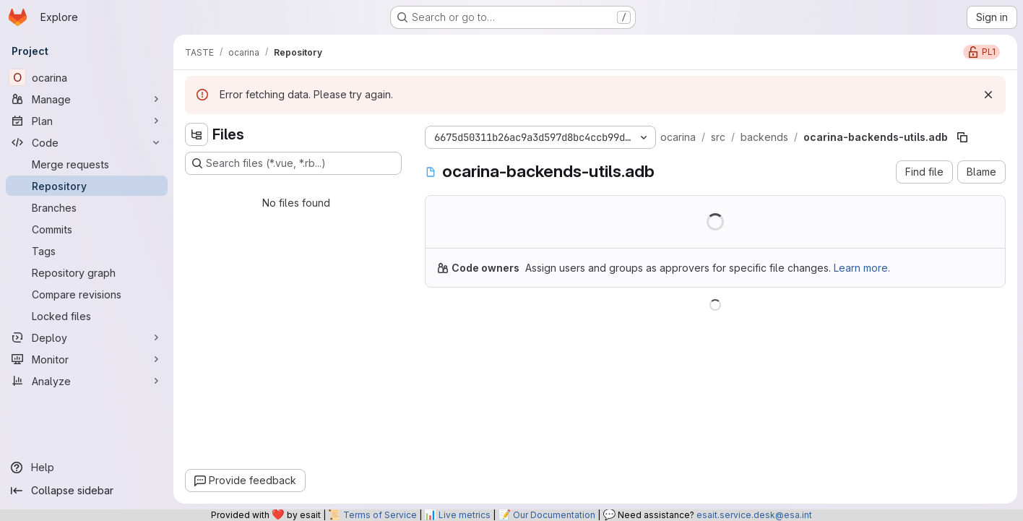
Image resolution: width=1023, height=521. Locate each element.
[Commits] (87, 229)
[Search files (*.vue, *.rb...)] (293, 163)
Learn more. (862, 268)
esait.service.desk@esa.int (754, 514)
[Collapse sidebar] (87, 491)
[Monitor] (87, 359)
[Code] (87, 142)
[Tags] (87, 251)
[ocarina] (87, 77)
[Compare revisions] (87, 294)
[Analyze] (87, 381)
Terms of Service (380, 514)
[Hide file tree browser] (196, 134)
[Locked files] (87, 316)
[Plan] (87, 121)
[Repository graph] (87, 272)
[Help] (87, 467)
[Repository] (87, 186)
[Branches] (87, 207)
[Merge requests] (87, 164)
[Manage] (87, 99)
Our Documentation (554, 514)
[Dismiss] (988, 94)
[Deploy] (87, 337)
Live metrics (465, 514)
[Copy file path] (962, 137)
